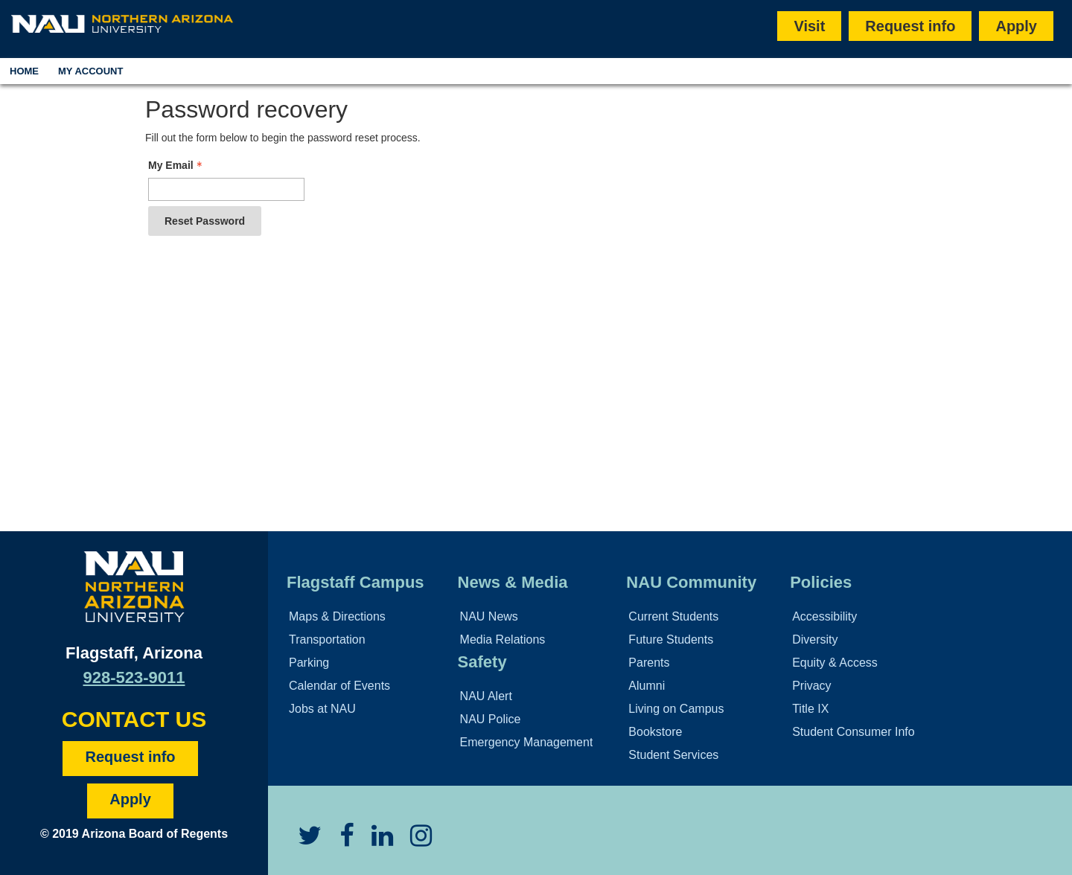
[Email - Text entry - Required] (226, 189)
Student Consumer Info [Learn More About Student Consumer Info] (853, 731)
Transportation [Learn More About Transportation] (327, 639)
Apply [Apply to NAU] (130, 799)
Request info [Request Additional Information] (130, 757)
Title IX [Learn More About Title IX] (810, 708)
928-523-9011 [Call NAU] (134, 677)
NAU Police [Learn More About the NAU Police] (490, 719)
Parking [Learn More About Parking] (309, 662)
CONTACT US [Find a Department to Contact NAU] (134, 719)
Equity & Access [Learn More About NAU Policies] (835, 662)
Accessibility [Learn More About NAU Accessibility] (824, 616)
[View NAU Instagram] (413, 841)
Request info (910, 26)
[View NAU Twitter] (302, 841)
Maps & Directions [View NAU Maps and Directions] (337, 616)
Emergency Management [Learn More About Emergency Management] (526, 742)
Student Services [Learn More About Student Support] (673, 755)
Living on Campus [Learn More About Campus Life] (676, 708)
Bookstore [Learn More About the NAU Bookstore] (655, 731)
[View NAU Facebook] (339, 841)
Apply (1016, 26)
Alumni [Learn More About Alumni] (646, 685)
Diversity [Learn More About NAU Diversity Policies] (815, 639)
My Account (90, 71)
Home (24, 71)
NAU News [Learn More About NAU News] (489, 616)
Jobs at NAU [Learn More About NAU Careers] (322, 708)
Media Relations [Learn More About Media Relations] (503, 639)
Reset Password (205, 221)
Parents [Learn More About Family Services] (648, 662)
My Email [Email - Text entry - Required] (176, 165)
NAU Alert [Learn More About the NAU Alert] (486, 696)
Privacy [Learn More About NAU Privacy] (811, 685)
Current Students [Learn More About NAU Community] (673, 616)
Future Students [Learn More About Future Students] (670, 639)
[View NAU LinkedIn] (375, 841)
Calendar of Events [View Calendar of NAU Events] (339, 685)
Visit (809, 26)
